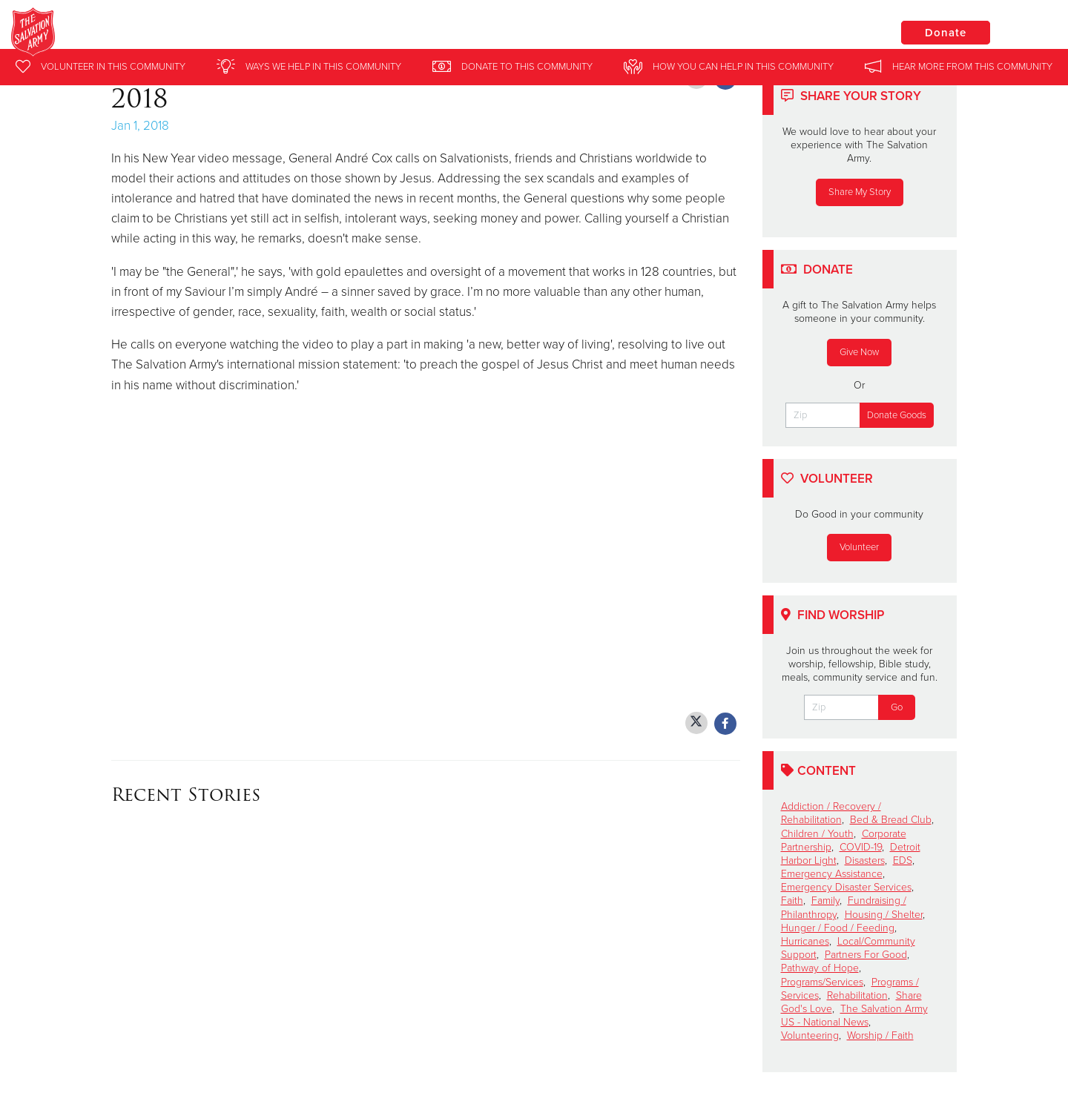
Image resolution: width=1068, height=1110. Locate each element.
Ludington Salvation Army (256, 33)
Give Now (859, 352)
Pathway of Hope (820, 968)
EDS (902, 860)
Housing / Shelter (884, 914)
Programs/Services (822, 982)
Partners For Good (866, 954)
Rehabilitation (857, 995)
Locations (834, 32)
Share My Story (859, 192)
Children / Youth (817, 833)
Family (825, 900)
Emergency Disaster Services (846, 887)
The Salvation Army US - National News (854, 1015)
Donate (945, 32)
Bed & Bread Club (891, 819)
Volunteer (859, 547)
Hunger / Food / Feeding (837, 928)
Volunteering (810, 1035)
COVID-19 (861, 847)
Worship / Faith (880, 1035)
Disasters (865, 860)
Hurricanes (805, 941)
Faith (792, 900)
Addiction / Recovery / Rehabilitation (831, 813)
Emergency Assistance (832, 874)
